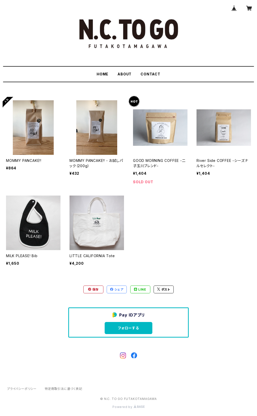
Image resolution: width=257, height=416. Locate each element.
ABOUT (124, 74)
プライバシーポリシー (22, 389)
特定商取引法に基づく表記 (63, 389)
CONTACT (150, 74)
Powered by (128, 407)
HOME (102, 74)
